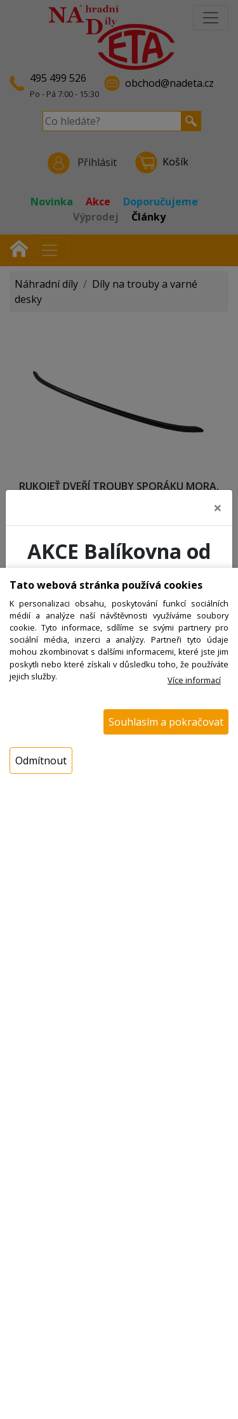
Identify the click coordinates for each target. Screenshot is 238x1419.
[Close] (217, 504)
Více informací (194, 680)
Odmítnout (41, 760)
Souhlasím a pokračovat (166, 722)
